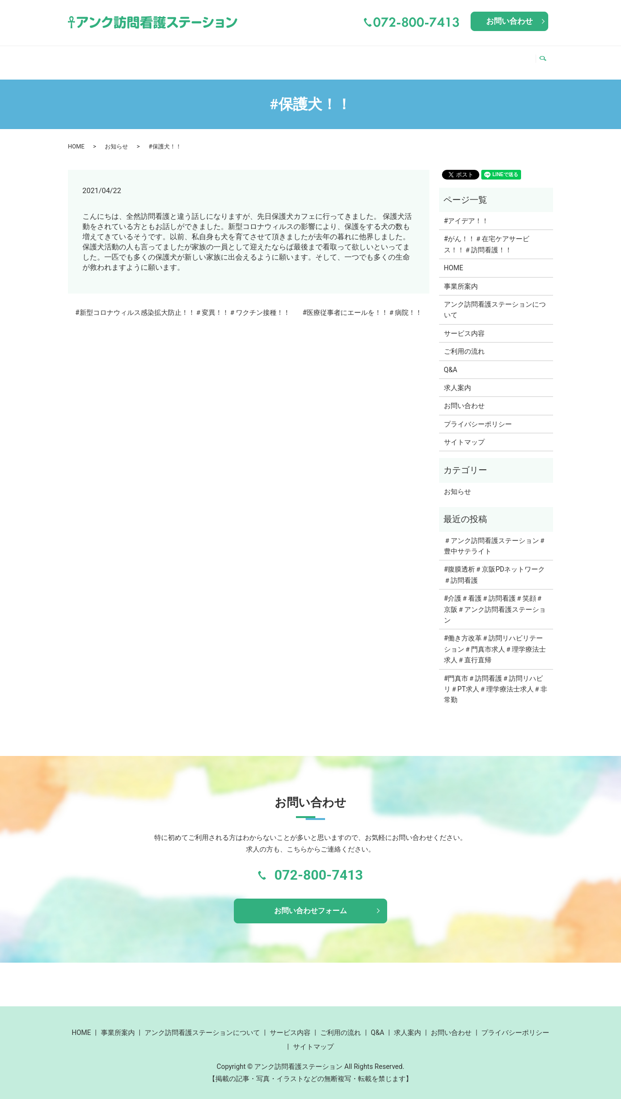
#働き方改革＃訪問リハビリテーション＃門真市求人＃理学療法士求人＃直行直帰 (495, 640)
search (545, 58)
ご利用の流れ (428, 57)
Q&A (473, 57)
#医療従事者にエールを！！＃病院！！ (362, 303)
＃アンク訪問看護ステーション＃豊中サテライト (495, 536)
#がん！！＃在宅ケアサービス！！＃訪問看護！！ (487, 235)
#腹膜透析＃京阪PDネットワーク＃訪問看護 (494, 565)
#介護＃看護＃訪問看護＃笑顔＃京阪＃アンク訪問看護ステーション (495, 600)
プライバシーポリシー (478, 415)
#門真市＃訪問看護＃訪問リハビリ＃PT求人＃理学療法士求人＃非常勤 (495, 680)
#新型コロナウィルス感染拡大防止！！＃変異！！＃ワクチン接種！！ (182, 303)
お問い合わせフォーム (310, 902)
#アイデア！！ (466, 211)
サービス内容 (362, 57)
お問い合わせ (509, 21)
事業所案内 (130, 57)
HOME (85, 57)
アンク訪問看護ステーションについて (244, 57)
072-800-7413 (318, 866)
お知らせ (116, 137)
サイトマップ (464, 433)
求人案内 (509, 57)
